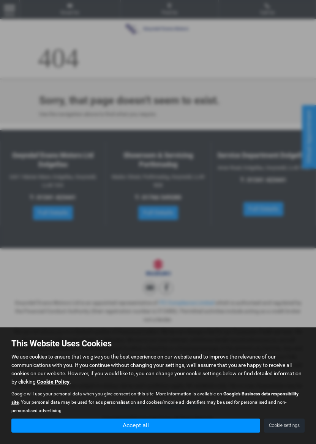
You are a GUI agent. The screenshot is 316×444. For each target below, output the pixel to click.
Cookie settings (284, 425)
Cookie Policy (53, 382)
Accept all (136, 425)
